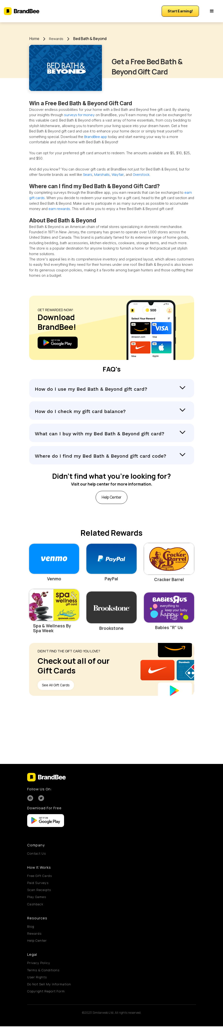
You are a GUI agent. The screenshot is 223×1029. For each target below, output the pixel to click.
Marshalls (102, 174)
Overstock (141, 174)
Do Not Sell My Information (49, 986)
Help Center (37, 943)
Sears (87, 174)
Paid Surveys (38, 885)
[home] (22, 11)
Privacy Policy (38, 965)
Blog (30, 929)
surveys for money (79, 115)
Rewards (56, 38)
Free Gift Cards (39, 878)
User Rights (37, 979)
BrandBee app (95, 136)
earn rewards (59, 208)
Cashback (35, 906)
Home (34, 38)
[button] (212, 11)
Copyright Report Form (46, 994)
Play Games (36, 899)
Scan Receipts (39, 892)
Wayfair (118, 174)
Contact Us (36, 856)
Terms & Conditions (43, 972)
